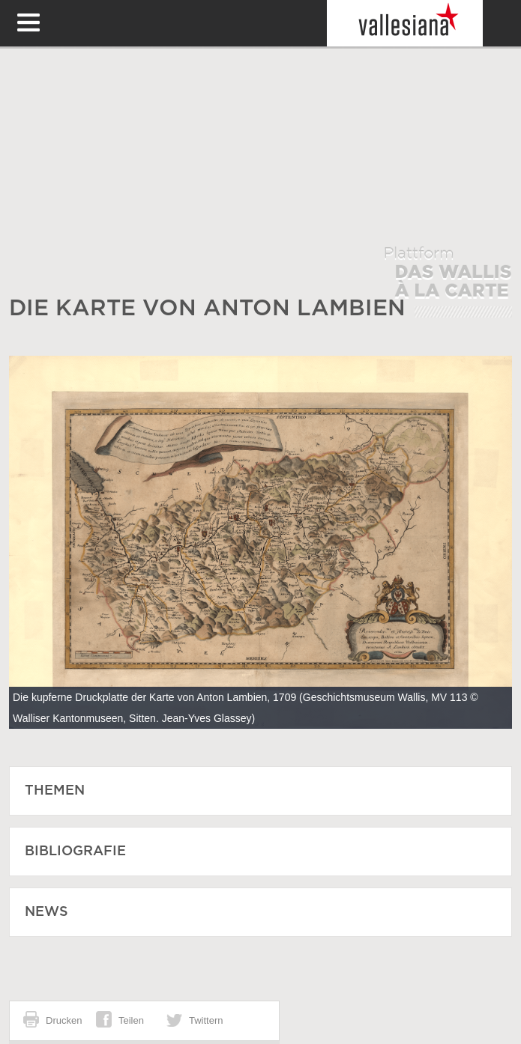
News (46, 912)
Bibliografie (75, 851)
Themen (55, 791)
